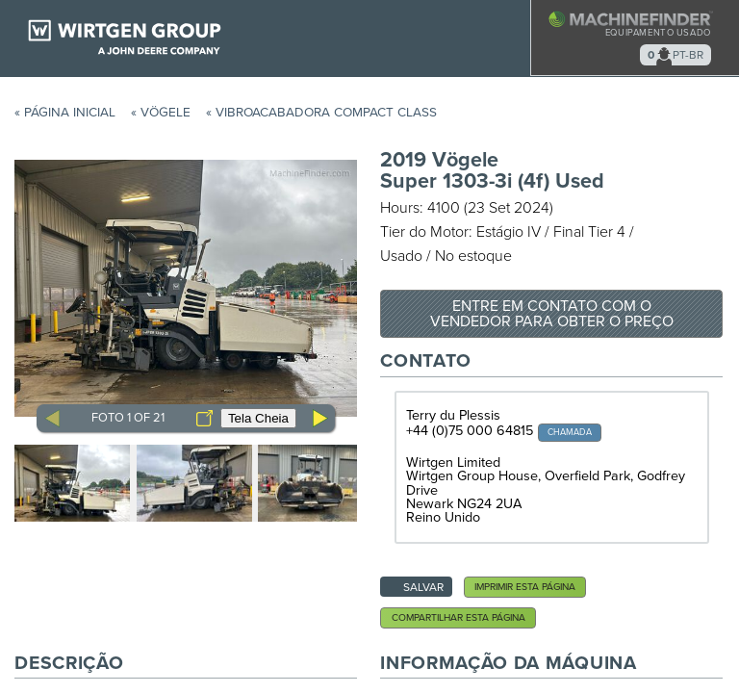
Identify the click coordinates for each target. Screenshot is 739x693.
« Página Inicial (64, 112)
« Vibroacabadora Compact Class (321, 112)
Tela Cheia (258, 418)
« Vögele (161, 112)
